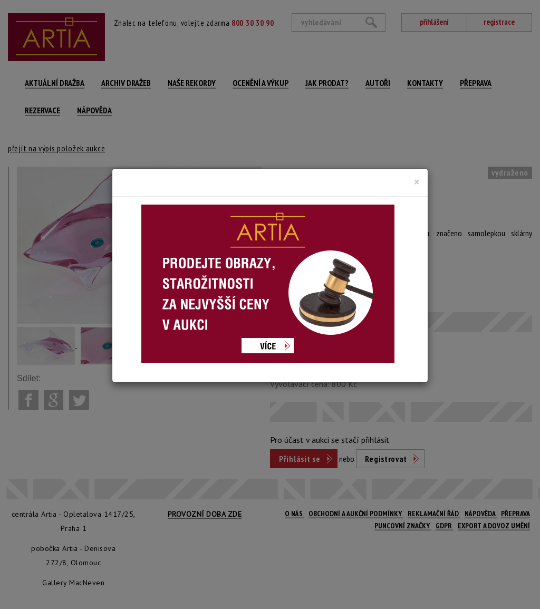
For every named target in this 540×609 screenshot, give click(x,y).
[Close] (417, 182)
